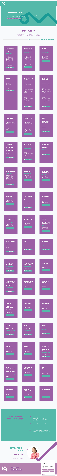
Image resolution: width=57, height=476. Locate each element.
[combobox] (22, 40)
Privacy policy (25, 472)
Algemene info (23, 3)
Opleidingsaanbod (17, 3)
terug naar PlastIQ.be (10, 3)
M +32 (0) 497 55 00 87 (19, 451)
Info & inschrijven (10, 67)
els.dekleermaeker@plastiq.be (18, 453)
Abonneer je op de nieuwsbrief (16, 464)
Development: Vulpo (20, 472)
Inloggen (50, 3)
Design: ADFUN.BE (13, 472)
